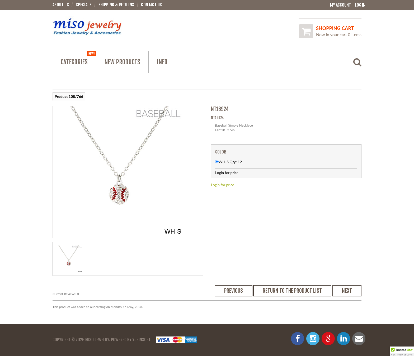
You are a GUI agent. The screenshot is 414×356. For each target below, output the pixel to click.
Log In (360, 5)
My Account (340, 5)
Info (162, 62)
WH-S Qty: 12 (230, 162)
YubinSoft (141, 339)
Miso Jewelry (97, 339)
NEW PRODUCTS (122, 62)
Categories (78, 58)
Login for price (222, 184)
